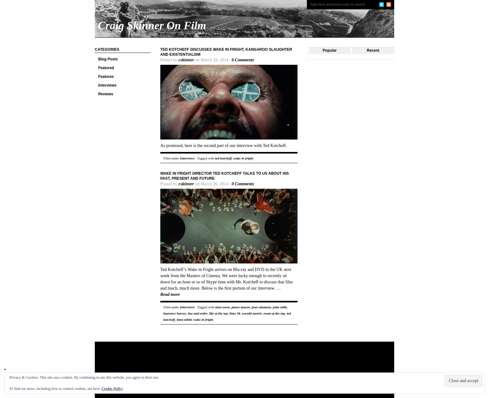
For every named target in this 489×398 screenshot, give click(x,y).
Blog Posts (108, 59)
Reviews (105, 94)
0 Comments (243, 60)
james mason (240, 307)
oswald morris (252, 313)
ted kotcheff (223, 158)
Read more (170, 294)
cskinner (186, 60)
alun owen (222, 307)
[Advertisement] (214, 362)
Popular (330, 50)
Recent (373, 50)
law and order (198, 313)
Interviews (107, 85)
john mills (280, 307)
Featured (106, 68)
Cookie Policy (112, 388)
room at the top (274, 313)
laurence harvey (174, 313)
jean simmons (261, 307)
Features (106, 76)
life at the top (218, 313)
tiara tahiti (184, 319)
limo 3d (235, 313)
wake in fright (243, 158)
